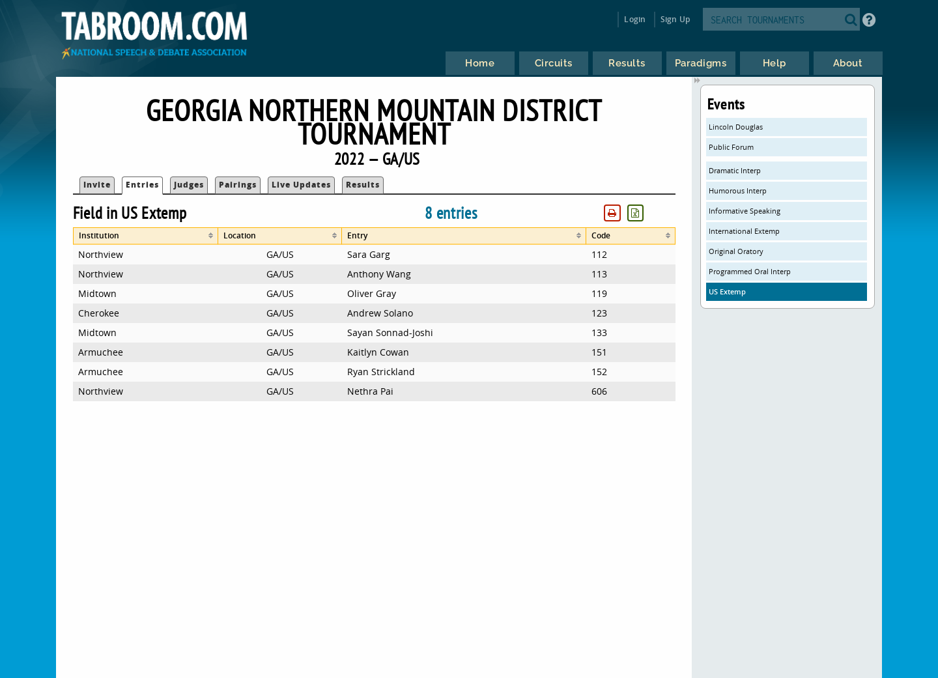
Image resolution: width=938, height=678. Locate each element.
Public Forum (731, 147)
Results (363, 184)
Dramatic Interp (735, 170)
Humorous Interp (738, 190)
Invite (97, 184)
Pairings (238, 184)
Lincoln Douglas (736, 127)
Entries (142, 184)
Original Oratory (736, 251)
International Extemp (744, 231)
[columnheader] (145, 236)
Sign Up (675, 19)
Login (635, 19)
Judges (189, 184)
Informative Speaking (744, 211)
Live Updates (301, 184)
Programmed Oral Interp (750, 271)
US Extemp (727, 291)
